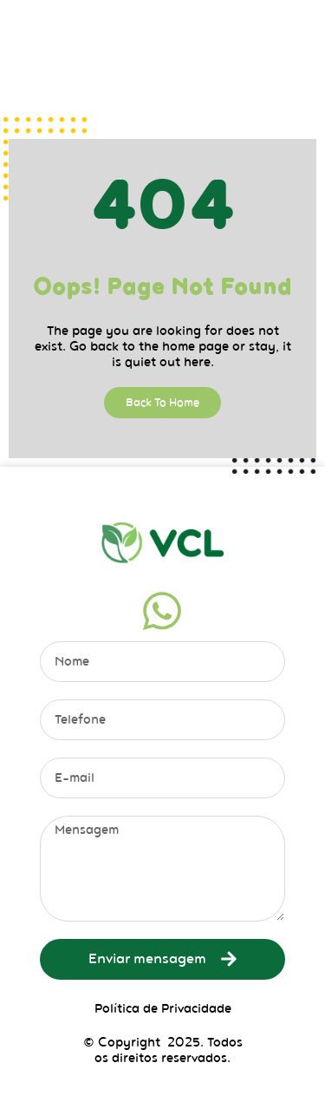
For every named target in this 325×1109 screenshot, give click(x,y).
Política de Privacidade (162, 1008)
